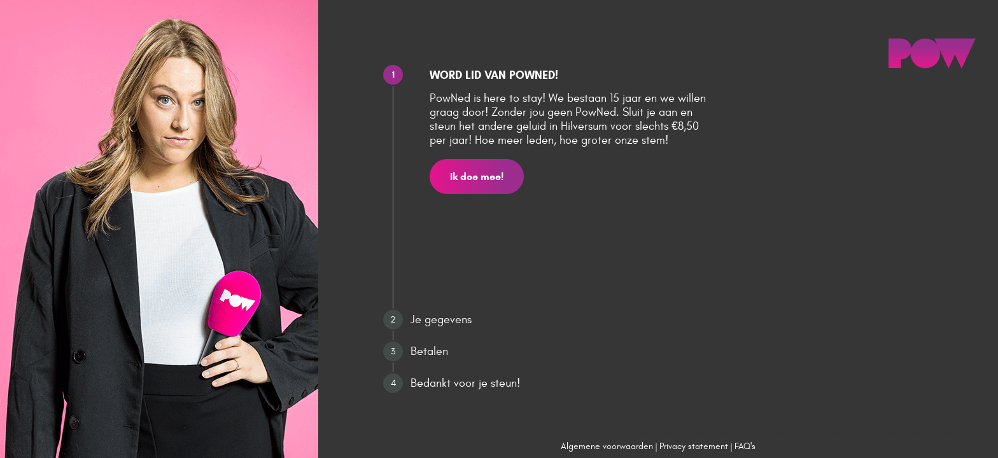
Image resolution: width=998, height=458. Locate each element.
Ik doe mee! (476, 176)
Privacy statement (693, 446)
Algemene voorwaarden (607, 446)
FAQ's (745, 446)
